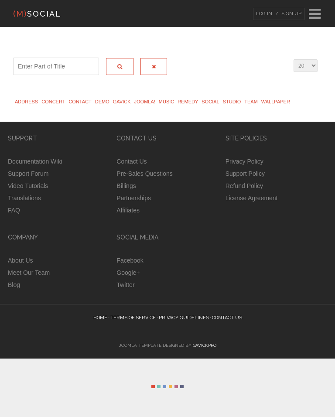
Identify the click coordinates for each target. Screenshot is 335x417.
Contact (79, 101)
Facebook (129, 260)
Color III (164, 386)
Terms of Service (133, 318)
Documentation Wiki (35, 161)
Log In (264, 14)
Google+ (128, 272)
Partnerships (133, 198)
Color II (159, 386)
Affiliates (128, 210)
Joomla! (144, 101)
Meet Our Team (29, 272)
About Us (20, 260)
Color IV (170, 386)
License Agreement (252, 198)
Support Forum (28, 173)
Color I (153, 386)
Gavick (122, 101)
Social (210, 101)
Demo (102, 101)
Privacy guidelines (184, 318)
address (26, 101)
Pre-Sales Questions (144, 173)
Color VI (182, 386)
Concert (53, 101)
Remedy (188, 101)
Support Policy (245, 173)
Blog (14, 284)
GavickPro (204, 345)
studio (232, 101)
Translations (24, 198)
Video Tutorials (28, 185)
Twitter (125, 284)
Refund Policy (244, 185)
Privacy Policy (244, 161)
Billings (126, 185)
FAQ (14, 210)
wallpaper (275, 101)
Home (100, 318)
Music (166, 101)
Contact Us (131, 161)
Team (251, 101)
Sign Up (290, 14)
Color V (176, 386)
